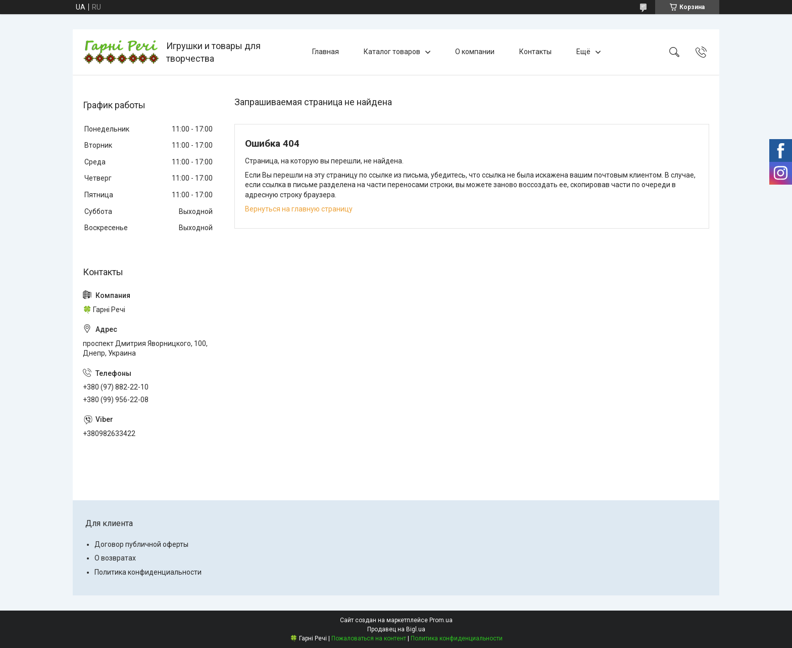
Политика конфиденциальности (148, 572)
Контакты (535, 52)
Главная (325, 52)
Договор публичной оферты (141, 544)
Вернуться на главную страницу (299, 209)
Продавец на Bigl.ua (396, 629)
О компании (474, 52)
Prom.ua (441, 620)
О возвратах (115, 558)
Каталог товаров (392, 52)
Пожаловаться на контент (368, 638)
